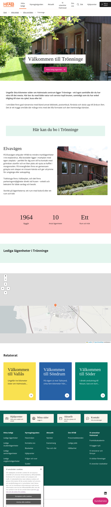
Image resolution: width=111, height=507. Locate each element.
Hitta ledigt (8, 433)
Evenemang (51, 443)
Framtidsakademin (96, 440)
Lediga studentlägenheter (10, 444)
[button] (55, 305)
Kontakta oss (30, 443)
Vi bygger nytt (94, 445)
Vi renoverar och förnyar (96, 452)
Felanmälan (29, 438)
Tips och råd (51, 448)
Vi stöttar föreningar (97, 458)
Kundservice (100, 500)
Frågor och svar (31, 458)
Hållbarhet (72, 448)
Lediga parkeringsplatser (10, 467)
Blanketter (29, 448)
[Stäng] (41, 476)
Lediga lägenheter (10, 438)
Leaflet (89, 342)
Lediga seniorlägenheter (10, 452)
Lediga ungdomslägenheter (11, 459)
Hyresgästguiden (32, 433)
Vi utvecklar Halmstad (94, 434)
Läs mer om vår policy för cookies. (22, 498)
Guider (27, 464)
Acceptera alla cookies (23, 503)
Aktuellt (49, 433)
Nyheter (49, 438)
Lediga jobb (72, 443)
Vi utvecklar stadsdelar (98, 464)
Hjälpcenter (29, 453)
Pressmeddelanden (75, 438)
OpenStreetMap (98, 342)
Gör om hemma (31, 469)
